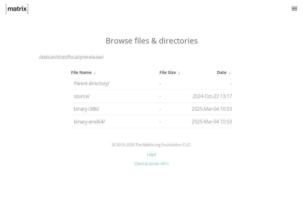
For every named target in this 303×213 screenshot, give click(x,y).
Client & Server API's (151, 163)
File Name (81, 72)
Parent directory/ (91, 83)
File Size (167, 72)
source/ (82, 96)
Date (221, 72)
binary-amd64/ (89, 121)
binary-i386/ (86, 109)
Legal (151, 154)
